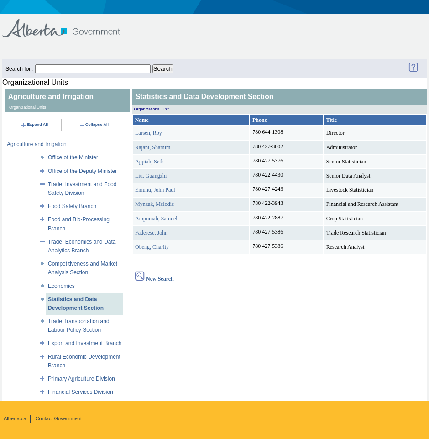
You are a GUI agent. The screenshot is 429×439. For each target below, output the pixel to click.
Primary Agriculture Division (81, 379)
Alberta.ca (15, 418)
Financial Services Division (80, 392)
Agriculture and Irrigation (37, 144)
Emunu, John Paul (155, 190)
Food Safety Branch (72, 206)
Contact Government (59, 418)
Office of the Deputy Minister (82, 171)
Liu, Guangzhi (151, 175)
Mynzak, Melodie (154, 204)
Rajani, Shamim (152, 147)
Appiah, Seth (149, 161)
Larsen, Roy (148, 133)
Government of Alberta (68, 24)
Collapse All (94, 124)
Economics (61, 286)
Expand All (34, 124)
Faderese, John (151, 233)
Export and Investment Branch (84, 343)
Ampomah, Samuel (156, 218)
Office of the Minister (73, 157)
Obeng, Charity (152, 247)
